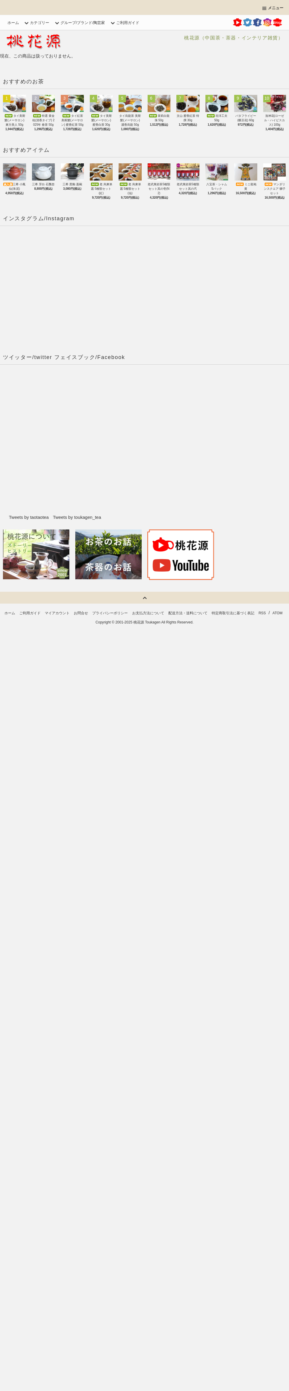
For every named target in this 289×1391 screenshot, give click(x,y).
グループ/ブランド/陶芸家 (79, 22)
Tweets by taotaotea (29, 517)
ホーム (13, 22)
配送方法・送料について (187, 613)
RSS (262, 613)
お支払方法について (148, 613)
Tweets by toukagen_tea (77, 517)
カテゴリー (36, 22)
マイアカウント (57, 613)
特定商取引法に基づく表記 (233, 613)
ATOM (277, 613)
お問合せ (81, 613)
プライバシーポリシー (110, 613)
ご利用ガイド (124, 22)
